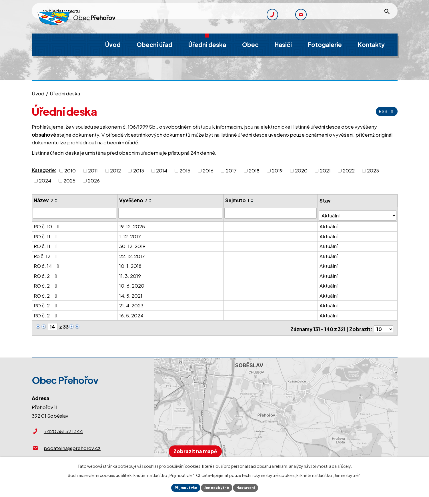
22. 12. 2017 (132, 253)
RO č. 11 (47, 234)
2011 (93, 170)
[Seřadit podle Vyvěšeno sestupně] (151, 202)
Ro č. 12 (47, 253)
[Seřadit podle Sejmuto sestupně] (253, 202)
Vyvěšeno (133, 200)
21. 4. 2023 (131, 303)
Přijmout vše (181, 487)
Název (43, 200)
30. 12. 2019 (132, 244)
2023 (373, 170)
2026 (94, 180)
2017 (231, 170)
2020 (301, 170)
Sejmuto (238, 200)
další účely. (342, 464)
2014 (161, 170)
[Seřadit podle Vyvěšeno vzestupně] (151, 199)
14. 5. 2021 (131, 293)
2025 (69, 180)
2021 (325, 170)
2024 (45, 180)
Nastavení (250, 487)
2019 (277, 170)
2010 (70, 170)
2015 (184, 170)
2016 (208, 170)
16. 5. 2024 (131, 313)
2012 (115, 170)
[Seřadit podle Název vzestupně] (56, 199)
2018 (254, 170)
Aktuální (329, 224)
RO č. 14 (47, 263)
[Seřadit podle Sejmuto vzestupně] (253, 199)
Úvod (38, 93)
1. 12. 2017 (130, 234)
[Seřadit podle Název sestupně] (56, 202)
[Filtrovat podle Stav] (358, 213)
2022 (349, 170)
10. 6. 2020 (132, 283)
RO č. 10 (47, 224)
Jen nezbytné (217, 487)
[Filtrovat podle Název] (75, 213)
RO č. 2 (46, 273)
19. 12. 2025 (132, 224)
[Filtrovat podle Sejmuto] (271, 213)
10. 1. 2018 (130, 263)
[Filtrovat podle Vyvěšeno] (171, 213)
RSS (385, 111)
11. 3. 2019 (130, 273)
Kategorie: (44, 170)
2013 (138, 170)
